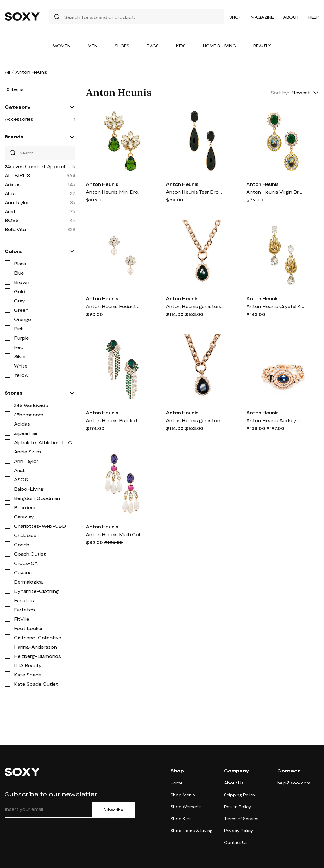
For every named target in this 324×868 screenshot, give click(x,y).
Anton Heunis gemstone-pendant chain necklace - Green (195, 306)
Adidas (13, 184)
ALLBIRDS (17, 175)
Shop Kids (181, 818)
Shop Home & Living (192, 830)
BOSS (12, 220)
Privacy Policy (238, 830)
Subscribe (113, 810)
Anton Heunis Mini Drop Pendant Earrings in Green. (115, 192)
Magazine (262, 17)
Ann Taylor (17, 202)
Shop (235, 17)
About (291, 17)
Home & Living (219, 45)
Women (61, 45)
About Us (234, 782)
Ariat (10, 211)
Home (177, 782)
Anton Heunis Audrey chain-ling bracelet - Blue (275, 420)
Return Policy (237, 806)
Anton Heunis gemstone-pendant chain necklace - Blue (195, 420)
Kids (181, 45)
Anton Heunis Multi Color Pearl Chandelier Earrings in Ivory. (115, 534)
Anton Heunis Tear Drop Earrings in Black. (195, 192)
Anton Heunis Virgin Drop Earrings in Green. (275, 192)
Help (313, 17)
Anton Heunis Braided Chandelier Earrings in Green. (115, 420)
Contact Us (236, 842)
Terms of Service (241, 818)
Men (92, 45)
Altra (10, 193)
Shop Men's (183, 794)
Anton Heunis (102, 184)
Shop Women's (186, 806)
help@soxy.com (293, 782)
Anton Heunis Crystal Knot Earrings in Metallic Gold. (275, 306)
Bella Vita (15, 229)
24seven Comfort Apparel (35, 166)
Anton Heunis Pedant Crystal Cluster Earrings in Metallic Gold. (115, 306)
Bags (153, 45)
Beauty (262, 45)
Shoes (122, 45)
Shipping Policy (240, 794)
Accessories (19, 119)
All (7, 72)
